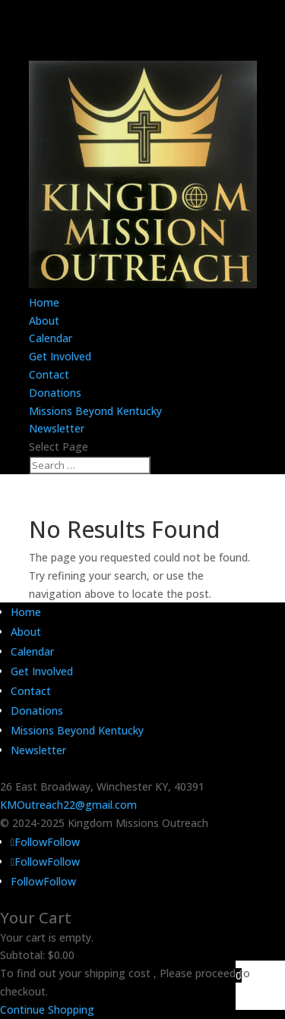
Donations (55, 392)
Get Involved (60, 356)
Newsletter (56, 428)
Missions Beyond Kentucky (95, 411)
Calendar (50, 338)
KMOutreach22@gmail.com (68, 804)
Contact (49, 374)
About (44, 320)
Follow (63, 842)
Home (44, 302)
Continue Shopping (47, 1009)
